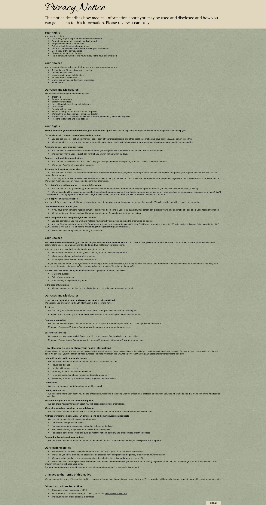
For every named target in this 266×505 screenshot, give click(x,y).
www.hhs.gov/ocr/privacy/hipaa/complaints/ (107, 227)
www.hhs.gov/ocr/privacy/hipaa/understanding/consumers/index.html (151, 354)
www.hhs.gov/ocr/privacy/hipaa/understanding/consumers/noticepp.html (104, 467)
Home (213, 502)
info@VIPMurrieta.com (116, 493)
